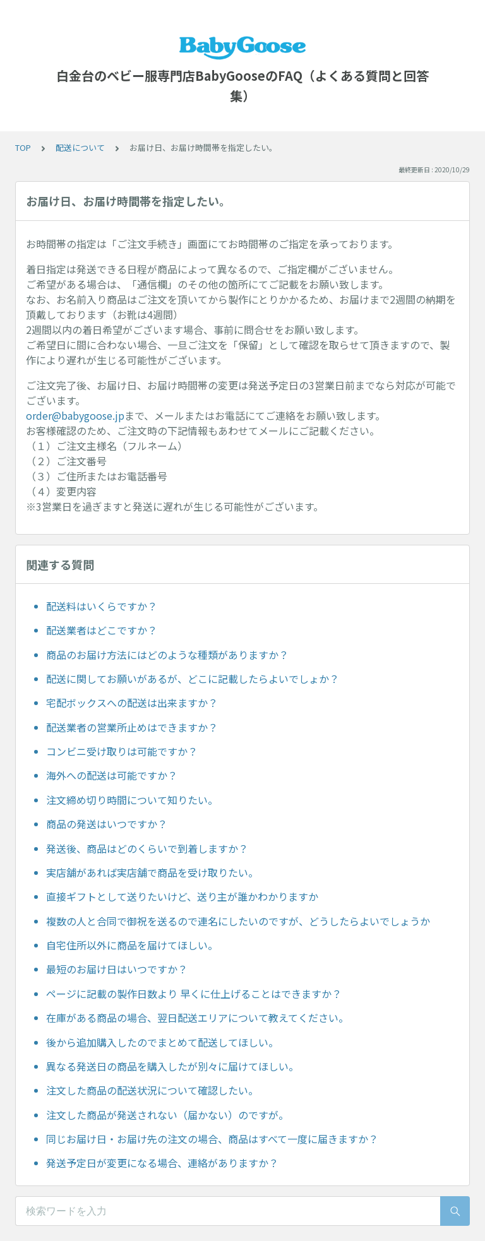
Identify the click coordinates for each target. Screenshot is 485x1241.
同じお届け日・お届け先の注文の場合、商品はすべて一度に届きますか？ (212, 1138)
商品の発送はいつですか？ (106, 823)
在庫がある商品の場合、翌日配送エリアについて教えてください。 (197, 1017)
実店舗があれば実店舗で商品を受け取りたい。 (152, 872)
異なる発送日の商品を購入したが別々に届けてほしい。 (172, 1066)
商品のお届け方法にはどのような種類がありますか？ (167, 654)
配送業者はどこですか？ (101, 630)
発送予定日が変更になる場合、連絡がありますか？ (162, 1162)
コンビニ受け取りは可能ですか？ (122, 751)
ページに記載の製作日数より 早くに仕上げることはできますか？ (194, 993)
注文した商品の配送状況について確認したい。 (152, 1090)
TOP (23, 147)
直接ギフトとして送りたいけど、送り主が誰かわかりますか (182, 896)
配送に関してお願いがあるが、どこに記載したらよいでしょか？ (192, 678)
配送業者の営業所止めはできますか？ (132, 727)
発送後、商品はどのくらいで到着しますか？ (147, 848)
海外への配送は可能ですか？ (111, 775)
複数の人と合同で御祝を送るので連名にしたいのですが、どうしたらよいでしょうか (238, 921)
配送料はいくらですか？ (101, 606)
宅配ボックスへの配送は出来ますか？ (132, 702)
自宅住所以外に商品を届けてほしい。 (132, 945)
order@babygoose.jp (75, 415)
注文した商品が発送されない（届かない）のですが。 (167, 1114)
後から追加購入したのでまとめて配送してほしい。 (162, 1042)
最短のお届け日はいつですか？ (117, 969)
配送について (80, 147)
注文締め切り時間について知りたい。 (132, 799)
